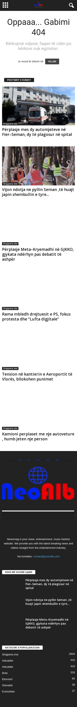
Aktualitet (7, 660)
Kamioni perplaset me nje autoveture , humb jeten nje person (38, 436)
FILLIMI (52, 61)
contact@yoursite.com (46, 556)
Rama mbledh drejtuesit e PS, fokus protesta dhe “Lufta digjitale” (36, 316)
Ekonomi (7, 679)
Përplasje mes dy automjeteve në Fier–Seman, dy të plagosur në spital (37, 132)
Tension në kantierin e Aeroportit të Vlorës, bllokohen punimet (37, 376)
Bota (5, 673)
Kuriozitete (8, 691)
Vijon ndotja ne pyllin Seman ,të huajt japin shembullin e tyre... (38, 192)
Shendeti (7, 685)
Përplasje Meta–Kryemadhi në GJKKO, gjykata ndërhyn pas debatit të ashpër (38, 254)
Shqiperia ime (10, 123)
